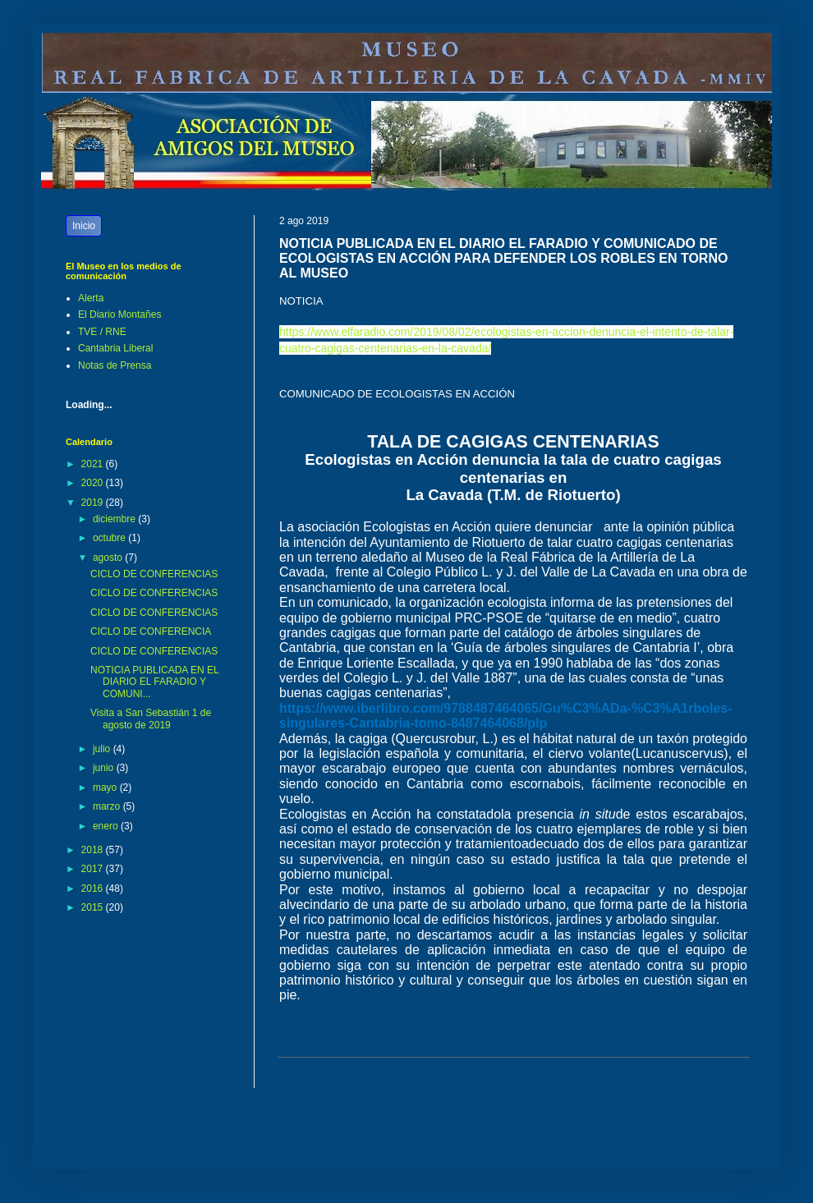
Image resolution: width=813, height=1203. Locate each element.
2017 (93, 869)
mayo (106, 787)
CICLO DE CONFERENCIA (150, 631)
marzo (108, 806)
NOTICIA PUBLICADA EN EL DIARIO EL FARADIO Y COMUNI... (154, 682)
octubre (110, 538)
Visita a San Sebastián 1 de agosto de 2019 (150, 718)
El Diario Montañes (119, 314)
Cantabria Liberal (115, 348)
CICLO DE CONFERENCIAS (154, 574)
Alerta (90, 298)
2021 (93, 464)
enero (107, 826)
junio (105, 768)
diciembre (115, 519)
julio (103, 749)
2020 (93, 483)
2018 (93, 850)
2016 (93, 888)
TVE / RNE (102, 331)
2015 (93, 907)
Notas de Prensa (114, 365)
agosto (109, 557)
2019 (93, 502)
